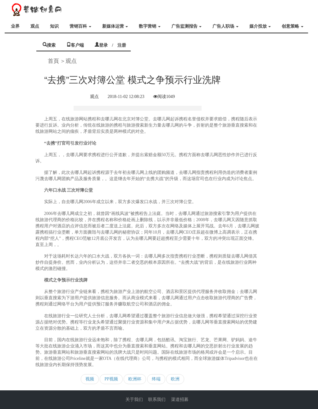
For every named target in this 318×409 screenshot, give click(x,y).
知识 (54, 26)
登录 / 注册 (112, 44)
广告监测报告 (186, 26)
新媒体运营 (115, 26)
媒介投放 (260, 26)
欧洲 (175, 379)
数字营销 (150, 26)
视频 (89, 379)
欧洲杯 (134, 379)
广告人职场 (225, 26)
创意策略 (292, 26)
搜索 (51, 44)
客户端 (77, 44)
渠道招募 (180, 399)
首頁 (53, 61)
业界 (15, 26)
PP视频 (111, 379)
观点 (34, 26)
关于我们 (134, 399)
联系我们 (157, 399)
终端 (156, 379)
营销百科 (80, 26)
